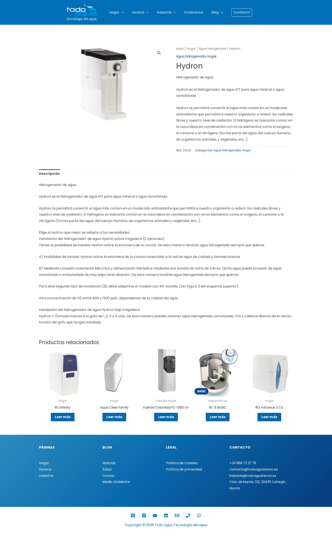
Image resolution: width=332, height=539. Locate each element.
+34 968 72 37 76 (244, 469)
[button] (125, 12)
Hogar (120, 12)
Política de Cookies (182, 469)
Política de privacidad (184, 475)
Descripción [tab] (49, 174)
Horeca (142, 12)
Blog (214, 12)
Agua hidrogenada (214, 49)
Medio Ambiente (116, 488)
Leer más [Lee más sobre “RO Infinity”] (63, 418)
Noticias (109, 469)
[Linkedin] (166, 522)
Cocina (108, 482)
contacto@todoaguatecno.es (254, 475)
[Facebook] (133, 522)
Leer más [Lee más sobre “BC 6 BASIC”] (218, 418)
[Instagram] (144, 522)
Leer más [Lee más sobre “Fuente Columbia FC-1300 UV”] (166, 422)
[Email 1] (177, 522)
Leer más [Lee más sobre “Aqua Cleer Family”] (114, 418)
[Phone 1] (188, 522)
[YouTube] (155, 522)
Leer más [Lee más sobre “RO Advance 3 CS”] (269, 418)
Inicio (180, 49)
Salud (106, 475)
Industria (166, 12)
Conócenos (191, 12)
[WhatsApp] (199, 522)
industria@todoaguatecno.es (254, 482)
